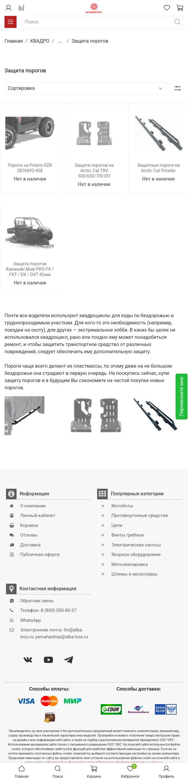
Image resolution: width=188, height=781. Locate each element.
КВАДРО (39, 41)
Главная (14, 41)
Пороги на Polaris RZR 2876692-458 (30, 168)
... (61, 41)
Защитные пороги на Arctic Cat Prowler (158, 168)
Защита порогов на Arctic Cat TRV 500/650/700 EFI (94, 171)
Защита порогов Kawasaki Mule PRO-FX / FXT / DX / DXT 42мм (30, 269)
